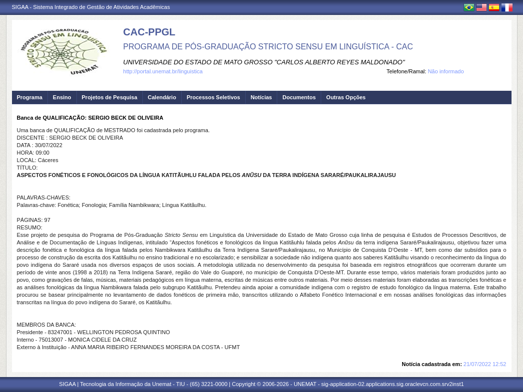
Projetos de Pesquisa (109, 97)
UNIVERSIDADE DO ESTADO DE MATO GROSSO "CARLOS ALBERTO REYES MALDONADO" (264, 62)
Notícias (261, 97)
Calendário (162, 97)
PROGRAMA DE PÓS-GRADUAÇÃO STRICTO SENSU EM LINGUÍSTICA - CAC (268, 46)
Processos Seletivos (213, 97)
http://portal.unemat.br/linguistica (163, 71)
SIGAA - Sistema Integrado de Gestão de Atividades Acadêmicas (91, 7)
